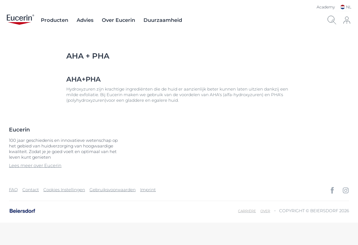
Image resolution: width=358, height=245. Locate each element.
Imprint (148, 189)
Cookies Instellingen (64, 189)
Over (265, 211)
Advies (85, 20)
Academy (326, 7)
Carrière (247, 211)
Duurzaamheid (162, 20)
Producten (54, 20)
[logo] (20, 20)
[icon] (346, 20)
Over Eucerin (118, 20)
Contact (30, 189)
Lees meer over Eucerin (35, 165)
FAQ (13, 189)
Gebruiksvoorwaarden (113, 189)
